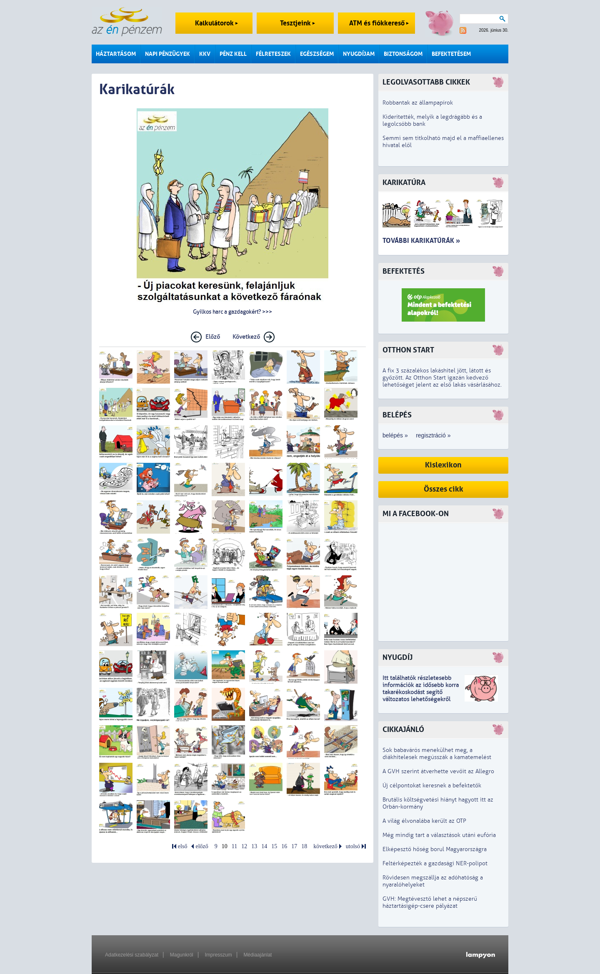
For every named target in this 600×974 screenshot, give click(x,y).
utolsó (353, 846)
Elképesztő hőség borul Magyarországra (434, 849)
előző (201, 846)
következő (325, 846)
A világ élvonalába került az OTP (424, 820)
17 (294, 846)
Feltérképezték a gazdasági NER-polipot (435, 863)
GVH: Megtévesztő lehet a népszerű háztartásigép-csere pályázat (429, 902)
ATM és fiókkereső (379, 23)
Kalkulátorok (216, 23)
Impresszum (218, 955)
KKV (204, 53)
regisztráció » (433, 435)
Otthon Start (408, 350)
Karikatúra (403, 182)
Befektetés (403, 271)
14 (264, 846)
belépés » (395, 435)
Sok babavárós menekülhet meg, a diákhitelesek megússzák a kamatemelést (436, 754)
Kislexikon (443, 465)
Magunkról (181, 955)
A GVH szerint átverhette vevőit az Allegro (438, 771)
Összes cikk (443, 489)
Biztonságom (403, 53)
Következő (246, 336)
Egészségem (317, 53)
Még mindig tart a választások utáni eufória (439, 835)
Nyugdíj (397, 657)
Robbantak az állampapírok (417, 102)
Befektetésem (451, 53)
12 (244, 846)
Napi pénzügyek (167, 53)
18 (304, 846)
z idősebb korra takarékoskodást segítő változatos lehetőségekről (420, 692)
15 (274, 846)
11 (234, 846)
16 (284, 846)
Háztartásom (116, 53)
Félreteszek (273, 53)
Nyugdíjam (359, 53)
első (183, 846)
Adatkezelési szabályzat (131, 955)
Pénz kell (233, 53)
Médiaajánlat (257, 955)
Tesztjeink (297, 23)
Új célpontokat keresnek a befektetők (431, 785)
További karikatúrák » (421, 241)
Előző (212, 336)
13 (254, 846)
